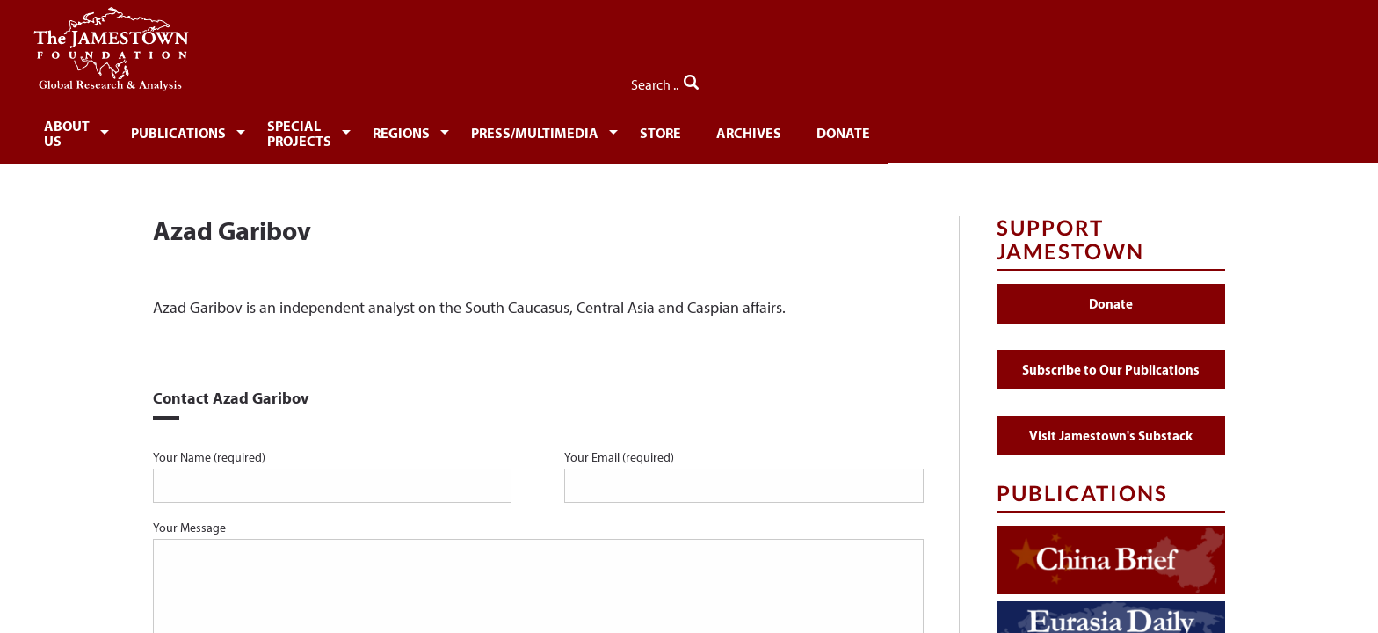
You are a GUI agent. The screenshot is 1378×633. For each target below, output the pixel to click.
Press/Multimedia (783, 130)
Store (919, 130)
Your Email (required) (743, 466)
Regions (639, 130)
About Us (207, 130)
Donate (1114, 130)
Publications (338, 130)
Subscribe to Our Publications (1111, 359)
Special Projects (499, 130)
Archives (1013, 130)
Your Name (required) (332, 466)
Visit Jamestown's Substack (1111, 425)
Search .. (1188, 80)
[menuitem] (210, 128)
